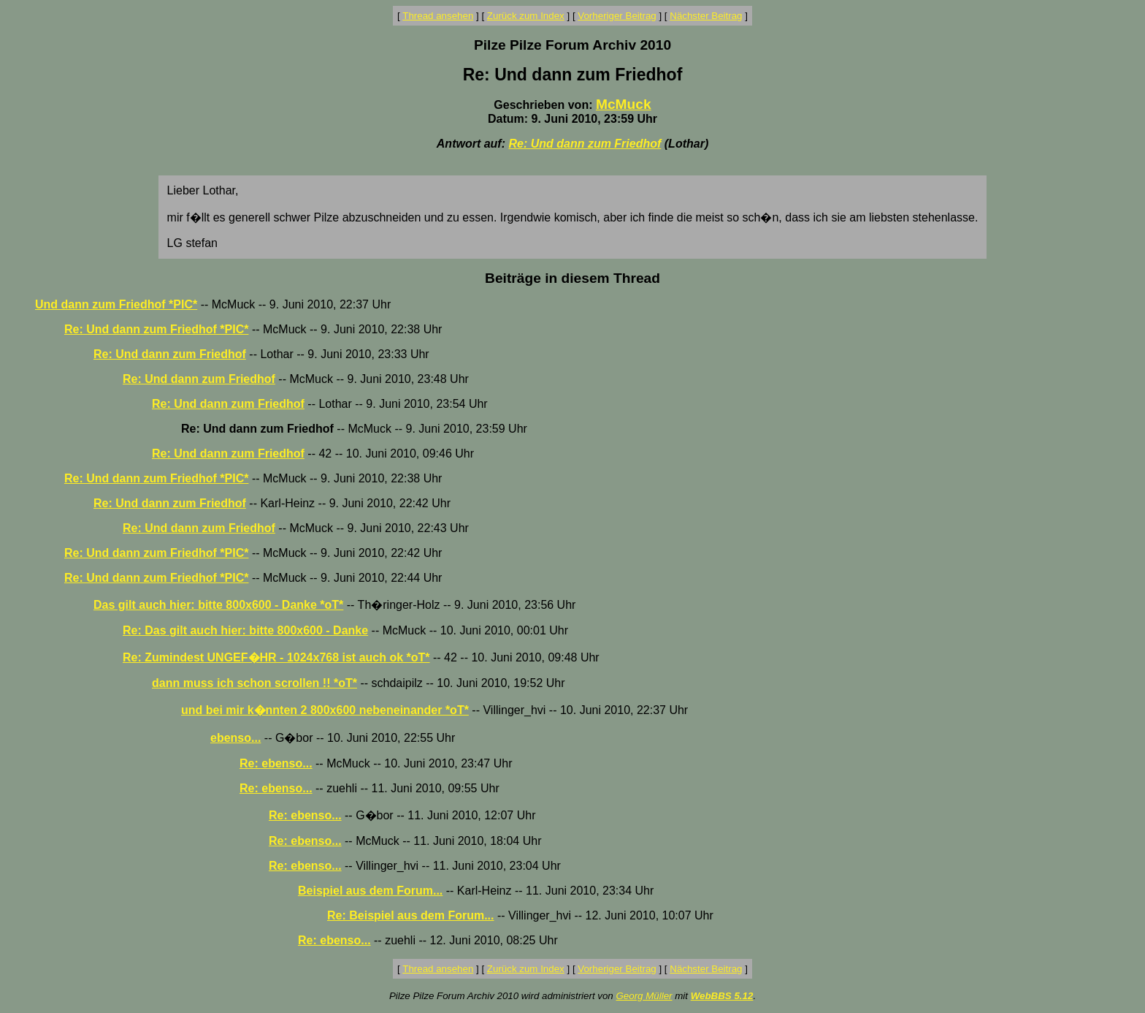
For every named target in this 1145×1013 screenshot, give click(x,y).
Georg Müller (644, 995)
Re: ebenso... (276, 763)
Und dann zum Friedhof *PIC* (116, 304)
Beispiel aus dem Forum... (370, 890)
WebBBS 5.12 (722, 995)
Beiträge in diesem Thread (572, 278)
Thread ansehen (437, 15)
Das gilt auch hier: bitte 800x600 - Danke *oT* (218, 605)
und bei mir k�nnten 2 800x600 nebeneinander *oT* (325, 710)
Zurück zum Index (525, 15)
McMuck (623, 104)
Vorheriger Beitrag (617, 15)
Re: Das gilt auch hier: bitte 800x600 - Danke (245, 630)
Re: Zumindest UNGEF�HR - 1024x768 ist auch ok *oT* (276, 657)
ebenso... (235, 738)
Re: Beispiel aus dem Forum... (410, 915)
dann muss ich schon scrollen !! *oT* (254, 683)
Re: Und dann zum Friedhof (584, 143)
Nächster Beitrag (706, 15)
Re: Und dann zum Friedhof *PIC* (156, 329)
